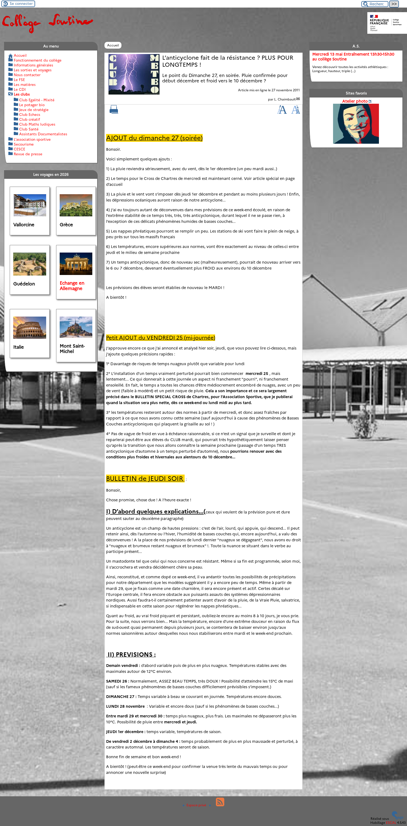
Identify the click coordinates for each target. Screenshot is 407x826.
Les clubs (22, 94)
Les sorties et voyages (33, 70)
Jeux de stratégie (34, 110)
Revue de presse (28, 154)
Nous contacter (27, 75)
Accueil (113, 45)
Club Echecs (29, 114)
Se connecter (21, 3)
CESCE (19, 149)
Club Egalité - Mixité (37, 100)
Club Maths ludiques (37, 124)
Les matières (25, 84)
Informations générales (33, 65)
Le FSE (19, 80)
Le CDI (20, 89)
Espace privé (195, 805)
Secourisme (24, 144)
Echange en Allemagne (72, 285)
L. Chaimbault (285, 99)
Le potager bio (32, 105)
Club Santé (29, 129)
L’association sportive (32, 139)
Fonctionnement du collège (38, 60)
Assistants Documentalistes (43, 134)
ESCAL (391, 823)
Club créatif (29, 119)
